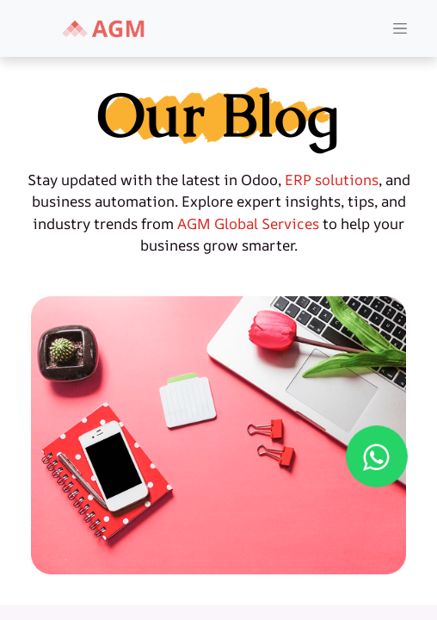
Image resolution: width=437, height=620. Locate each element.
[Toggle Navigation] (400, 29)
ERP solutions (332, 179)
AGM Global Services (248, 223)
